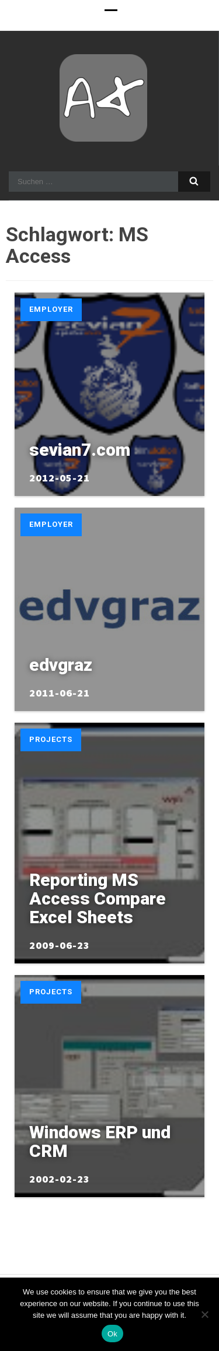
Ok (112, 1333)
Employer (51, 309)
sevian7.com (79, 449)
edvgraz (60, 665)
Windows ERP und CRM (100, 1141)
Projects (50, 739)
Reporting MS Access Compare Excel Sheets (97, 898)
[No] (204, 1314)
